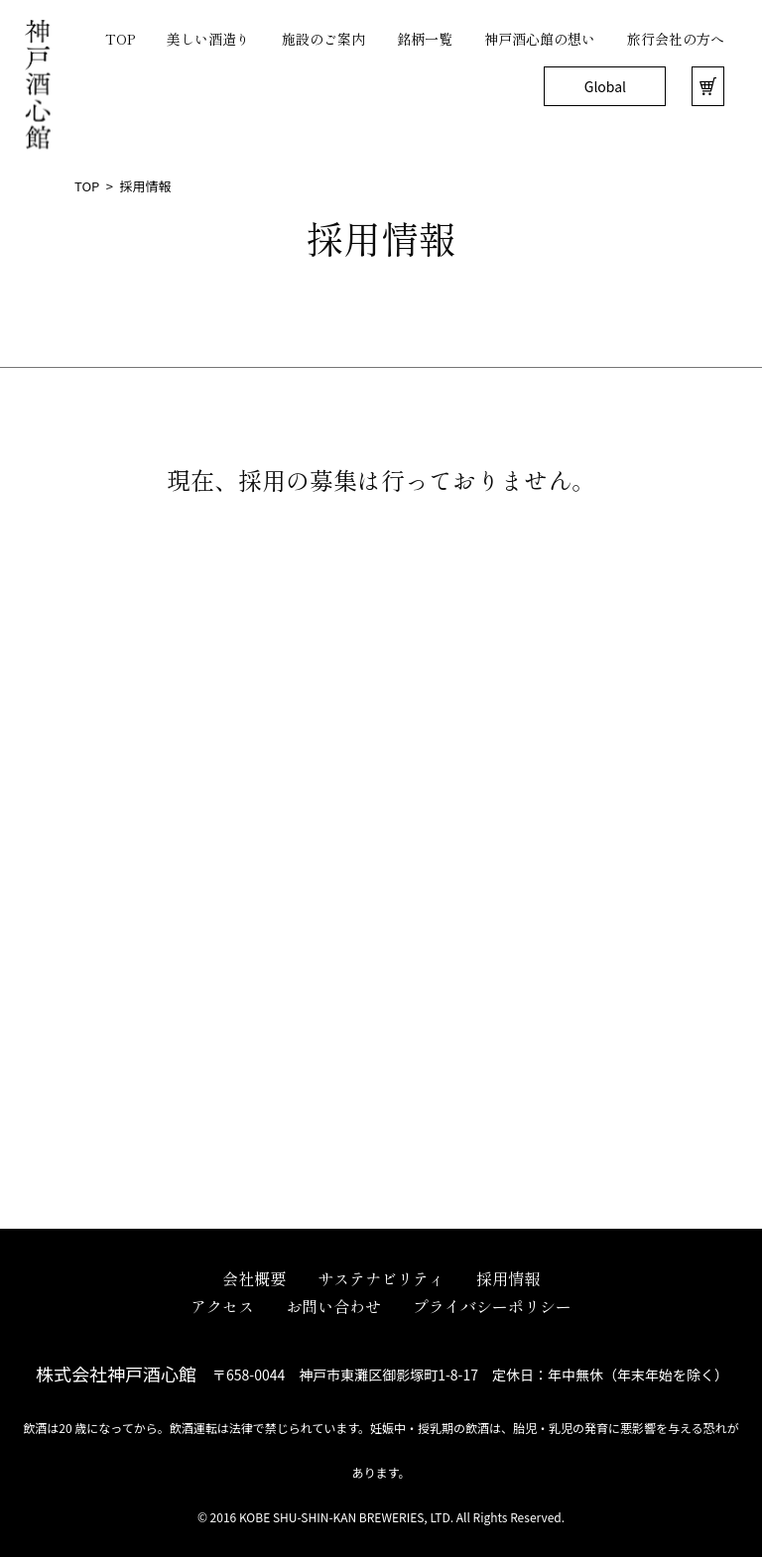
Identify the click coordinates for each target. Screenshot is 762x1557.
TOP (120, 39)
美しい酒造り (208, 39)
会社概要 (254, 1278)
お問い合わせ (333, 1306)
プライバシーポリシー (492, 1306)
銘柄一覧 (424, 39)
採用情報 (508, 1278)
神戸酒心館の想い (539, 39)
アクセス (222, 1306)
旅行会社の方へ (675, 39)
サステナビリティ (381, 1278)
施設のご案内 (323, 39)
